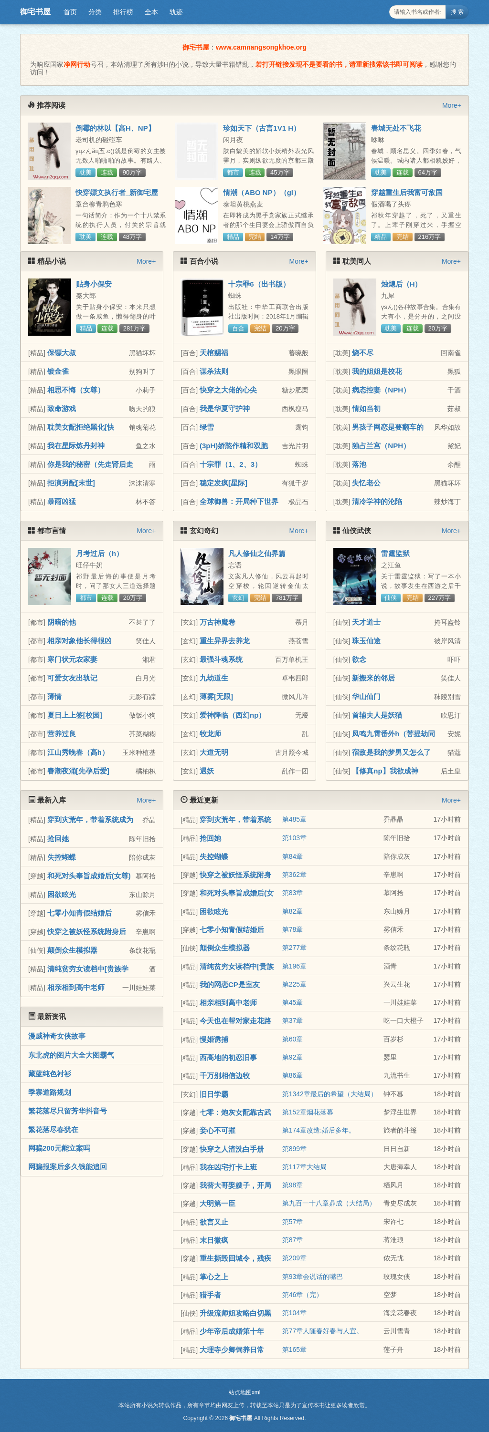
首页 (70, 12)
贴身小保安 (94, 284)
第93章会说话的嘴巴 (312, 1276)
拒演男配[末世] (71, 483)
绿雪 (207, 427)
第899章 (294, 1149)
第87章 (292, 1240)
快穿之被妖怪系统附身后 (86, 931)
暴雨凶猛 (61, 501)
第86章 (292, 1075)
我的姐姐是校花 (377, 371)
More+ (451, 105)
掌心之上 (214, 1277)
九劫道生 (214, 678)
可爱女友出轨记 (72, 678)
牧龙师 (210, 734)
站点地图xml (245, 1392)
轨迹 (176, 12)
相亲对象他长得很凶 (79, 641)
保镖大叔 (61, 353)
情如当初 (366, 408)
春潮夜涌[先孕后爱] (78, 771)
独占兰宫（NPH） (381, 446)
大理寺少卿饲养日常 (232, 1350)
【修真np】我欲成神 (385, 771)
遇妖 (207, 771)
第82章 (292, 911)
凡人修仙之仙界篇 (257, 553)
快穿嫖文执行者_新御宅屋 (116, 192)
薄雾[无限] (216, 696)
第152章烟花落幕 (307, 1112)
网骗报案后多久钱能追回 (67, 1167)
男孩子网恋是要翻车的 (388, 427)
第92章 (292, 1057)
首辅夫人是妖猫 (377, 715)
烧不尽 (362, 353)
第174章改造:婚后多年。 (318, 1130)
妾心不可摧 (217, 1130)
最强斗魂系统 (221, 659)
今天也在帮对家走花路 (235, 1021)
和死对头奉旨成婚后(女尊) (89, 876)
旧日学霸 (214, 1094)
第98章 (292, 1185)
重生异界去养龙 (225, 641)
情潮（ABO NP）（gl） (261, 192)
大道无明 (214, 752)
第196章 (294, 966)
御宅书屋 (35, 12)
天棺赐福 (214, 353)
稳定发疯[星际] (223, 483)
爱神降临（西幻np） (233, 715)
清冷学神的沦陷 (377, 501)
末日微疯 (214, 1240)
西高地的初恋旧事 (228, 1057)
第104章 (294, 1313)
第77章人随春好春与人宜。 (322, 1331)
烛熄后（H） (401, 284)
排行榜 (123, 12)
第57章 (292, 1222)
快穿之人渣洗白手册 (232, 1149)
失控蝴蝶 (61, 857)
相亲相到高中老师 (76, 987)
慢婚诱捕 (214, 1039)
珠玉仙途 (366, 641)
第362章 (294, 874)
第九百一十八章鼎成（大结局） (329, 1203)
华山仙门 (366, 696)
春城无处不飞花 (396, 128)
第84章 (292, 856)
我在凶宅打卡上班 (228, 1167)
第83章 (292, 892)
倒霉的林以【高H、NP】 (115, 128)
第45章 (292, 1002)
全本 (151, 12)
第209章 (294, 1258)
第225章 (294, 984)
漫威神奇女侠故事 (56, 1036)
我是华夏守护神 (225, 408)
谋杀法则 (214, 371)
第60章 (292, 1039)
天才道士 (366, 622)
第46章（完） (302, 1294)
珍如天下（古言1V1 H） (261, 128)
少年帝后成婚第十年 (232, 1331)
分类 (95, 12)
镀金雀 (58, 371)
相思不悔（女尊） (76, 390)
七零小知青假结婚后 (79, 913)
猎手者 (210, 1295)
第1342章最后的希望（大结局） (329, 1094)
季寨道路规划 (49, 1092)
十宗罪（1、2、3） (231, 464)
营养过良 (61, 734)
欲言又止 (214, 1222)
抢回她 (58, 838)
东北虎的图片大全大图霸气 (71, 1055)
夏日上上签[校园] (74, 715)
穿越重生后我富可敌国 (407, 192)
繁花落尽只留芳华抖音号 (67, 1111)
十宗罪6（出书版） (258, 284)
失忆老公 (366, 483)
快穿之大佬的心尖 (228, 390)
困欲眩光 (61, 894)
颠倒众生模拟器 (72, 950)
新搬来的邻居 (373, 678)
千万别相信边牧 (225, 1075)
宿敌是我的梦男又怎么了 (391, 752)
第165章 (294, 1349)
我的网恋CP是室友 (230, 984)
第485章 (294, 819)
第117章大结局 (304, 1167)
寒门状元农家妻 (72, 659)
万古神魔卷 (217, 622)
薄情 (54, 696)
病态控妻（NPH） (381, 390)
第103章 (294, 838)
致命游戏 (61, 408)
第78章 (292, 929)
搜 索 (457, 12)
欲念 (359, 659)
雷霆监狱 (395, 553)
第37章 (292, 1020)
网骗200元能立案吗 (59, 1148)
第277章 (294, 947)
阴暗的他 (61, 622)
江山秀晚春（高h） (78, 752)
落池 (359, 464)
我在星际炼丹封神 (76, 446)
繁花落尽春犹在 (53, 1129)
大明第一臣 (217, 1203)
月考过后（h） (99, 553)
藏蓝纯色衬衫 (49, 1074)
